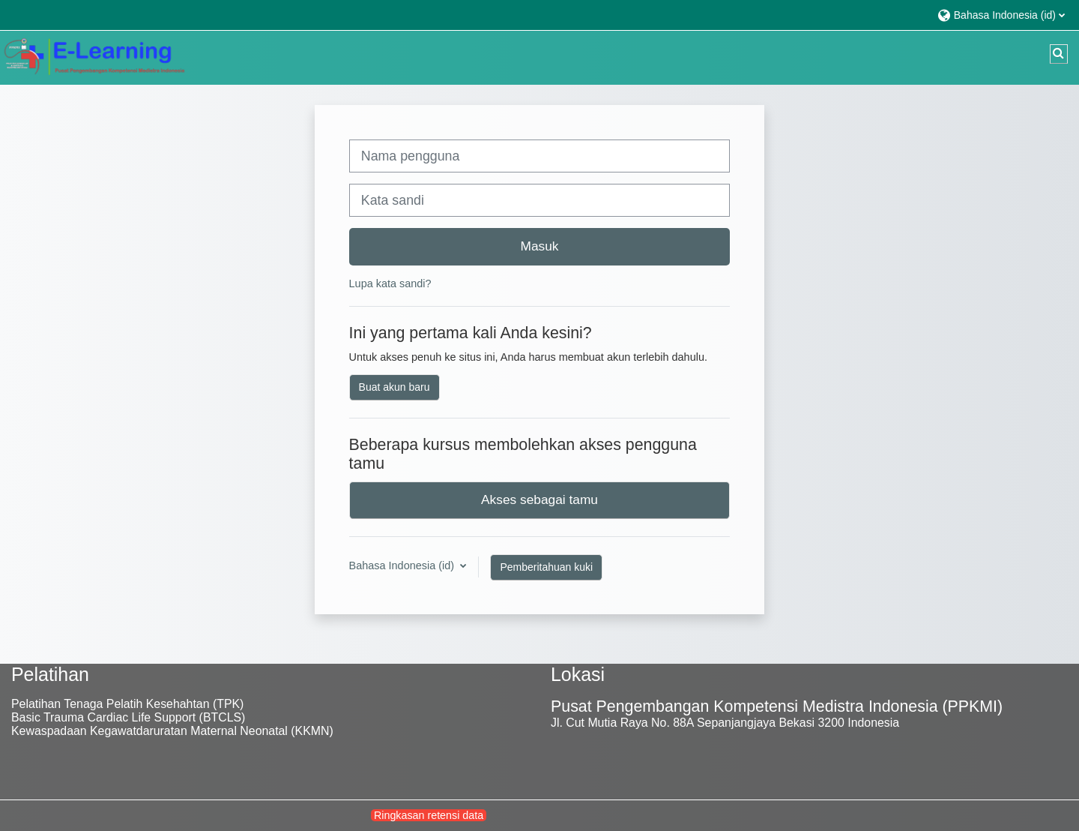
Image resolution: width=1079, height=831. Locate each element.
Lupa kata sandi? (390, 284)
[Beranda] (93, 57)
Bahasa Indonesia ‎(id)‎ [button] (403, 566)
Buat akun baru (394, 387)
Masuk (540, 246)
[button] (1001, 14)
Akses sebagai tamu (539, 499)
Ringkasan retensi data (428, 815)
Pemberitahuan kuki (546, 567)
